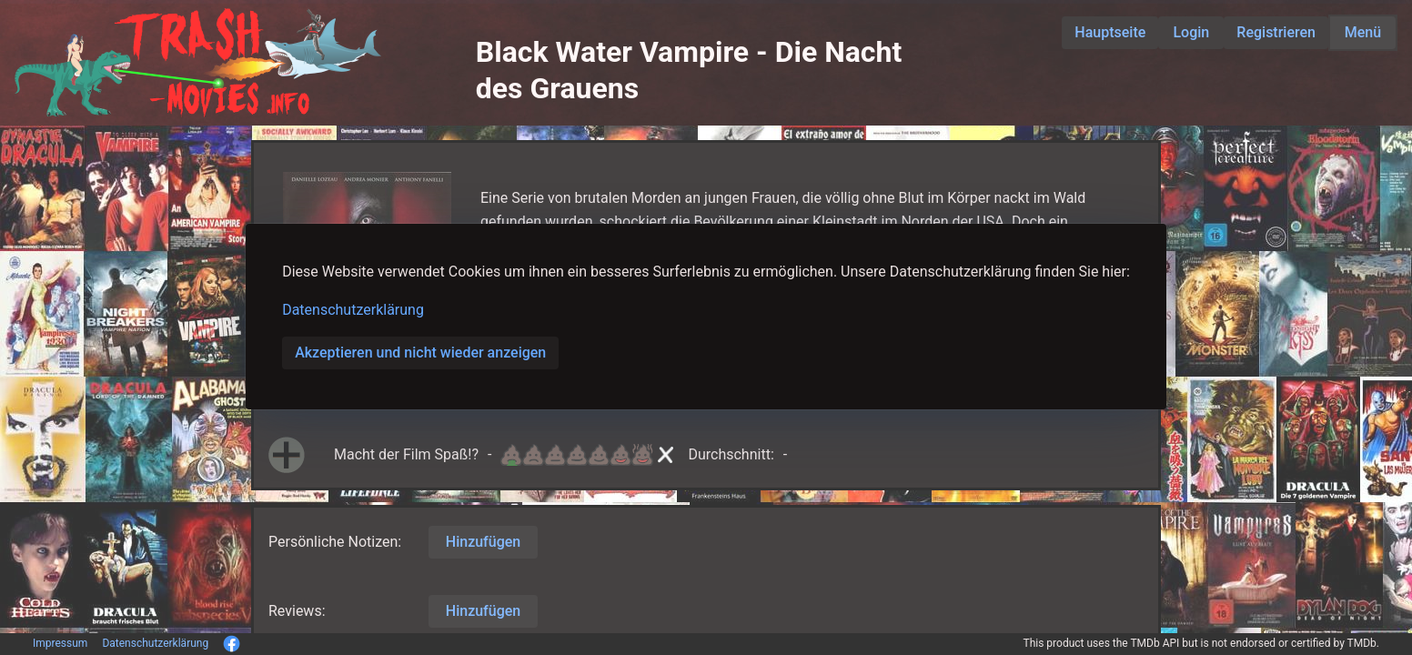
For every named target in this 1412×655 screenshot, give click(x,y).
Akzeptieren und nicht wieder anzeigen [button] (420, 352)
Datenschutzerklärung (353, 309)
